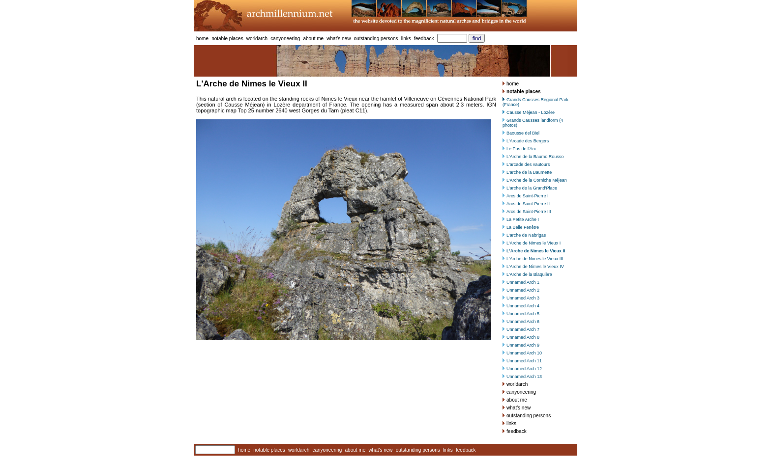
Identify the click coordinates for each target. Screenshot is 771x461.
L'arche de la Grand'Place (531, 188)
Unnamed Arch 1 (522, 282)
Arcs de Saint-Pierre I (527, 195)
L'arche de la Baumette (529, 172)
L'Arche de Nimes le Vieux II (535, 250)
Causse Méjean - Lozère (530, 112)
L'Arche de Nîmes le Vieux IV (535, 266)
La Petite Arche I (522, 219)
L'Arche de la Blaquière (529, 274)
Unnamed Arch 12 (524, 368)
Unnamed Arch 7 (522, 329)
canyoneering (285, 38)
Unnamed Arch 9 (522, 345)
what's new (338, 38)
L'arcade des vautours (528, 164)
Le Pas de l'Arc (521, 148)
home (202, 38)
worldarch (256, 38)
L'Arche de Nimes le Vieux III (534, 258)
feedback (424, 38)
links (406, 38)
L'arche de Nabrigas (526, 235)
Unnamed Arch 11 (524, 360)
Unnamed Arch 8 (522, 337)
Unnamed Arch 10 (524, 353)
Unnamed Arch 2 (522, 290)
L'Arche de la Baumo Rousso (534, 156)
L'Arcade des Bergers (527, 140)
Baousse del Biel (522, 133)
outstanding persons (376, 38)
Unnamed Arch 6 (522, 321)
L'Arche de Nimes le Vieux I (533, 243)
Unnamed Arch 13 (524, 376)
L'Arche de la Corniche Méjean (536, 180)
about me (313, 38)
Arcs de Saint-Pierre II (528, 203)
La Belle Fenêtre (522, 227)
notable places (227, 38)
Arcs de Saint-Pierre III (528, 211)
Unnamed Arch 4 (522, 305)
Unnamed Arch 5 (522, 313)
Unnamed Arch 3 (522, 298)
